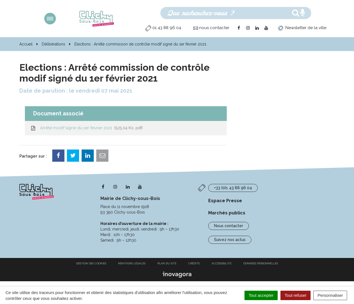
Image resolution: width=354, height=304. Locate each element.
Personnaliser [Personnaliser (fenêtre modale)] (330, 295)
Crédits (194, 263)
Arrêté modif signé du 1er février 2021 (86, 127)
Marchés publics (226, 213)
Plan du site (166, 263)
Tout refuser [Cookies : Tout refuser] (295, 295)
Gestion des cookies (91, 263)
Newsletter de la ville (301, 27)
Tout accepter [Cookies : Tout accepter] (261, 295)
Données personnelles (260, 263)
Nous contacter (228, 226)
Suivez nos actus (230, 239)
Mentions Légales (131, 263)
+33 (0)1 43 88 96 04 (233, 188)
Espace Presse (225, 200)
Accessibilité (221, 263)
